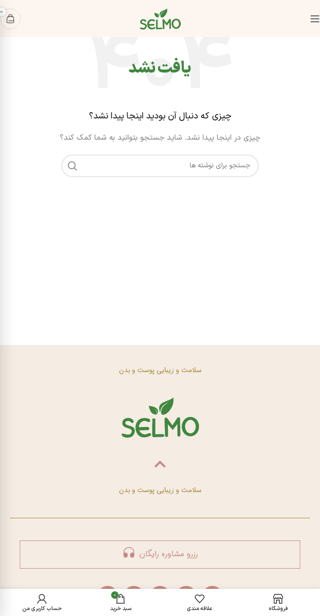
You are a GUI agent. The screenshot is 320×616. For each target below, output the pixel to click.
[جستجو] (160, 165)
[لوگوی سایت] (160, 18)
